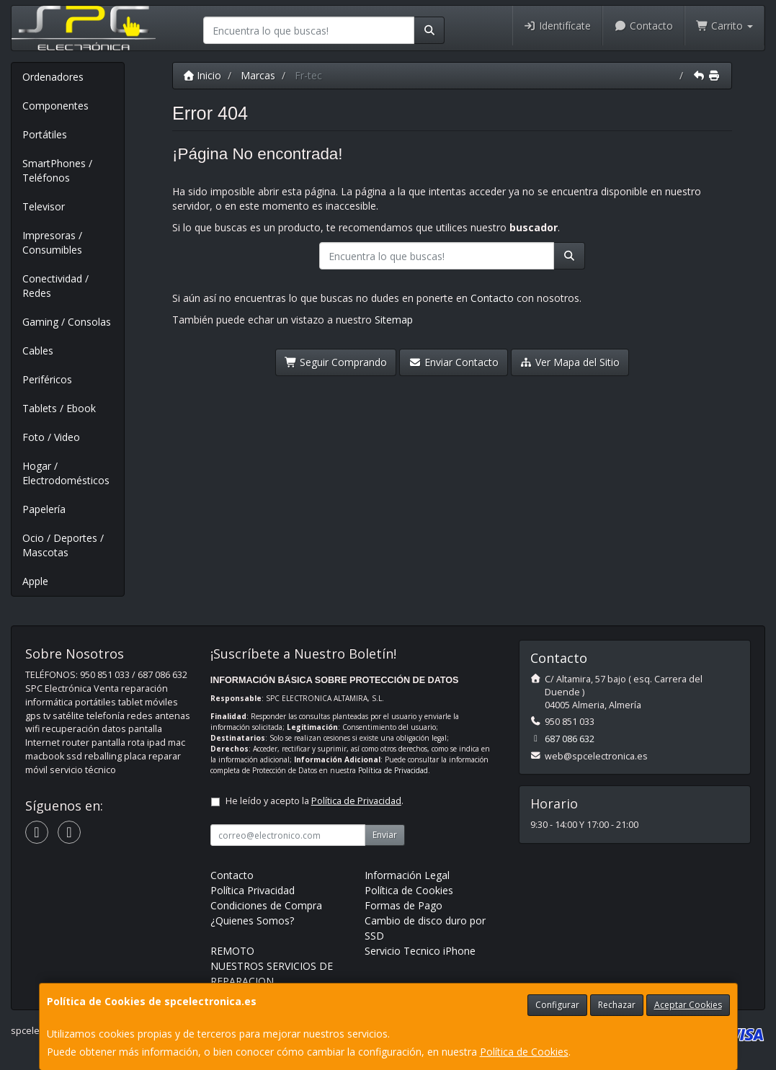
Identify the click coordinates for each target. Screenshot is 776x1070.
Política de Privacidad (393, 770)
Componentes (55, 105)
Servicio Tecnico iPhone (420, 951)
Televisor (43, 206)
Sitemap (394, 319)
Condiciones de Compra (266, 905)
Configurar (557, 1005)
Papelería (44, 509)
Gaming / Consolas (66, 322)
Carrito (725, 25)
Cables (37, 350)
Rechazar (616, 1005)
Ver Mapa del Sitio (570, 362)
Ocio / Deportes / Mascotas (63, 545)
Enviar (385, 835)
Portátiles (44, 134)
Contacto (643, 25)
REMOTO (232, 951)
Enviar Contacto (454, 362)
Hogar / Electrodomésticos (66, 473)
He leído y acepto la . (314, 801)
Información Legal (407, 875)
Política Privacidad (252, 890)
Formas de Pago (403, 905)
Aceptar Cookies (688, 1005)
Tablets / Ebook (59, 408)
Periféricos (47, 379)
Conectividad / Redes (55, 286)
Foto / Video (51, 437)
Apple (35, 581)
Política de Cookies (524, 1051)
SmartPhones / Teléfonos (57, 170)
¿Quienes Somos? (252, 920)
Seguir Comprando (336, 362)
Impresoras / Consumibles (52, 242)
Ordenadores (53, 77)
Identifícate (558, 25)
